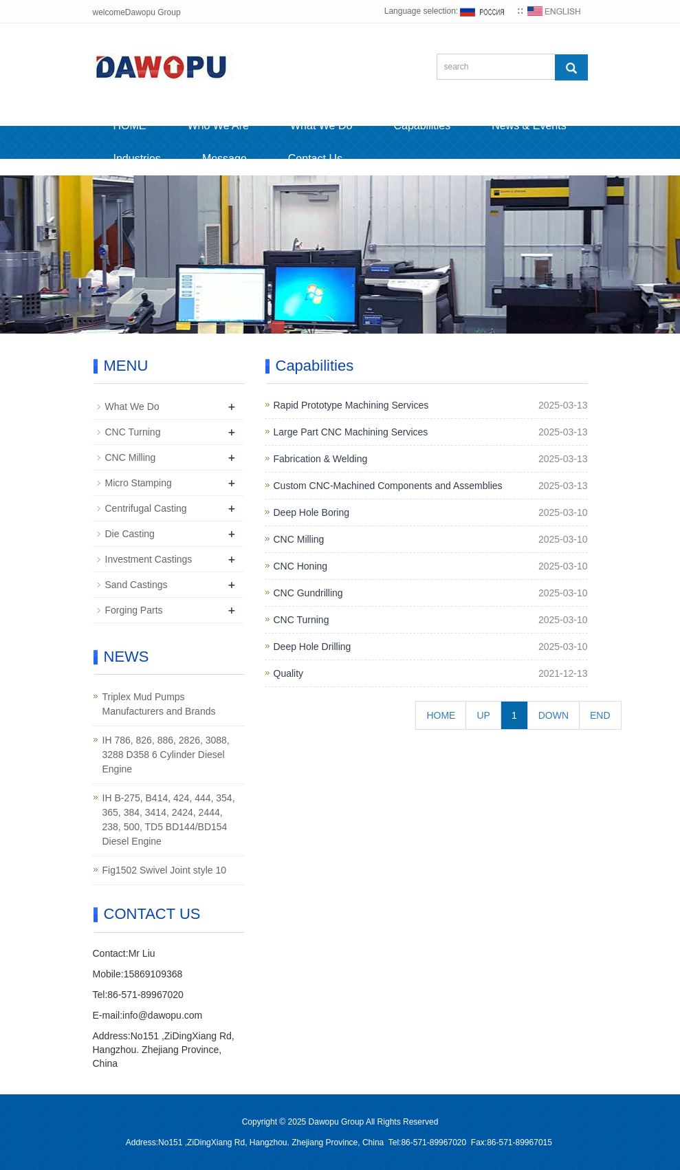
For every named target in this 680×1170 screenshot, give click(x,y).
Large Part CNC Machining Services (351, 431)
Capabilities (421, 125)
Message (224, 158)
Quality (289, 673)
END (600, 715)
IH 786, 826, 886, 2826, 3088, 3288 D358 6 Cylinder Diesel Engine (166, 754)
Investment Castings (149, 559)
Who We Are (219, 125)
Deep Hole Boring (312, 512)
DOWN (553, 715)
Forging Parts (134, 610)
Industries (137, 158)
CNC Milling (299, 539)
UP (483, 715)
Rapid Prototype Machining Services (351, 405)
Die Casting (130, 533)
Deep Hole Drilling (312, 646)
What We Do (321, 125)
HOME (129, 125)
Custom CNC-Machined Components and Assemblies (388, 485)
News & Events (529, 125)
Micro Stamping (138, 482)
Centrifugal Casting (146, 508)
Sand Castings (136, 584)
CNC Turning (301, 619)
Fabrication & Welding (321, 458)
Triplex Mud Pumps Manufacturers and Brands (159, 704)
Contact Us (315, 158)
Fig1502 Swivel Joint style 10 (164, 870)
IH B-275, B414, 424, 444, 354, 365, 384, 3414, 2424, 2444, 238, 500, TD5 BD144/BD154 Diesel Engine (168, 819)
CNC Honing (301, 566)
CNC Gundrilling (308, 592)
